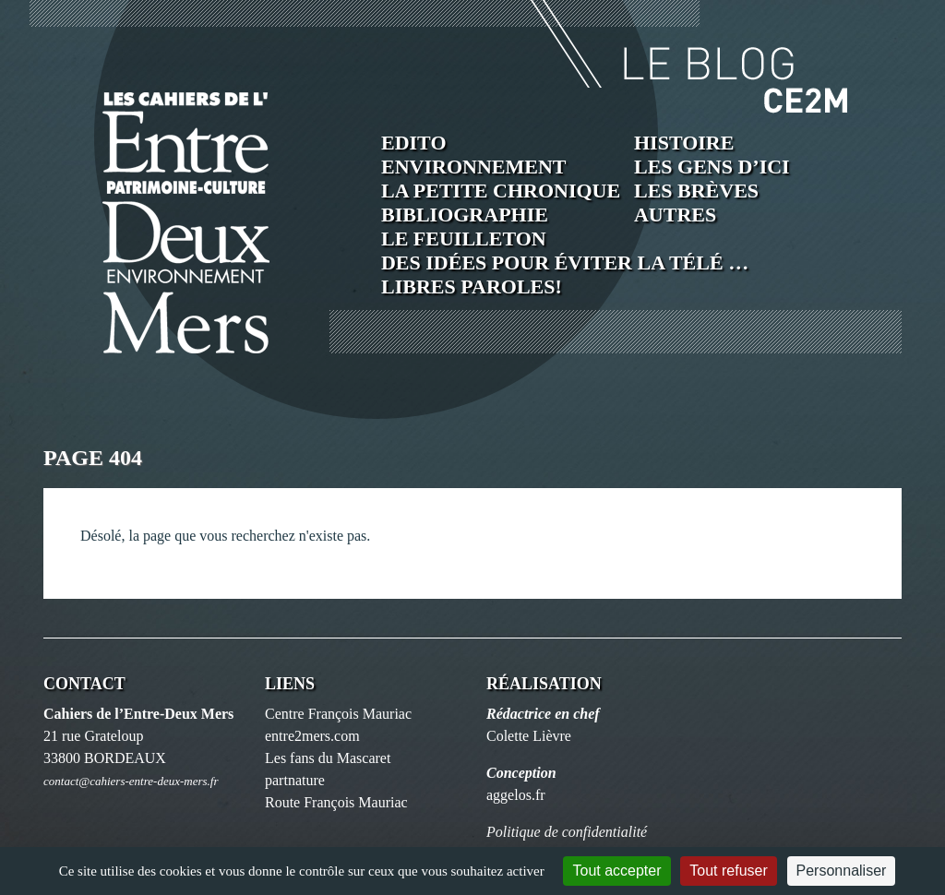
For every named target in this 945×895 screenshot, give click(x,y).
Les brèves (696, 190)
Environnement (473, 166)
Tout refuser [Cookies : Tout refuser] (728, 870)
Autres (675, 214)
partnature (295, 780)
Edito (414, 142)
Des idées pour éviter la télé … (564, 262)
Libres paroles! (471, 286)
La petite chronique (500, 190)
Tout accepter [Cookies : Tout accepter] (616, 870)
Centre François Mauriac (338, 714)
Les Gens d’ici (712, 166)
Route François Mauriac (336, 802)
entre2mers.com (312, 736)
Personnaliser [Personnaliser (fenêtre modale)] (841, 870)
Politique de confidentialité (566, 832)
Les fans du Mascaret (327, 758)
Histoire (684, 142)
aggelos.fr (515, 795)
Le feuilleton (463, 238)
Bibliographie (464, 214)
